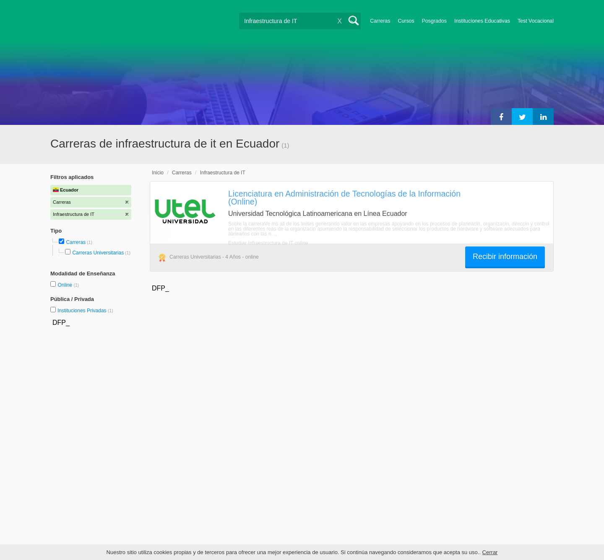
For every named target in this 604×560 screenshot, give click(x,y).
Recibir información (505, 256)
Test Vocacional (536, 20)
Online (65, 285)
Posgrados (434, 20)
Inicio (158, 173)
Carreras (380, 20)
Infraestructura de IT (222, 173)
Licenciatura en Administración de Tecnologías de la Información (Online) (344, 197)
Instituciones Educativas (482, 20)
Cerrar (490, 552)
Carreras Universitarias (98, 253)
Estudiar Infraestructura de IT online (268, 243)
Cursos (406, 20)
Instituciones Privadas (85, 311)
